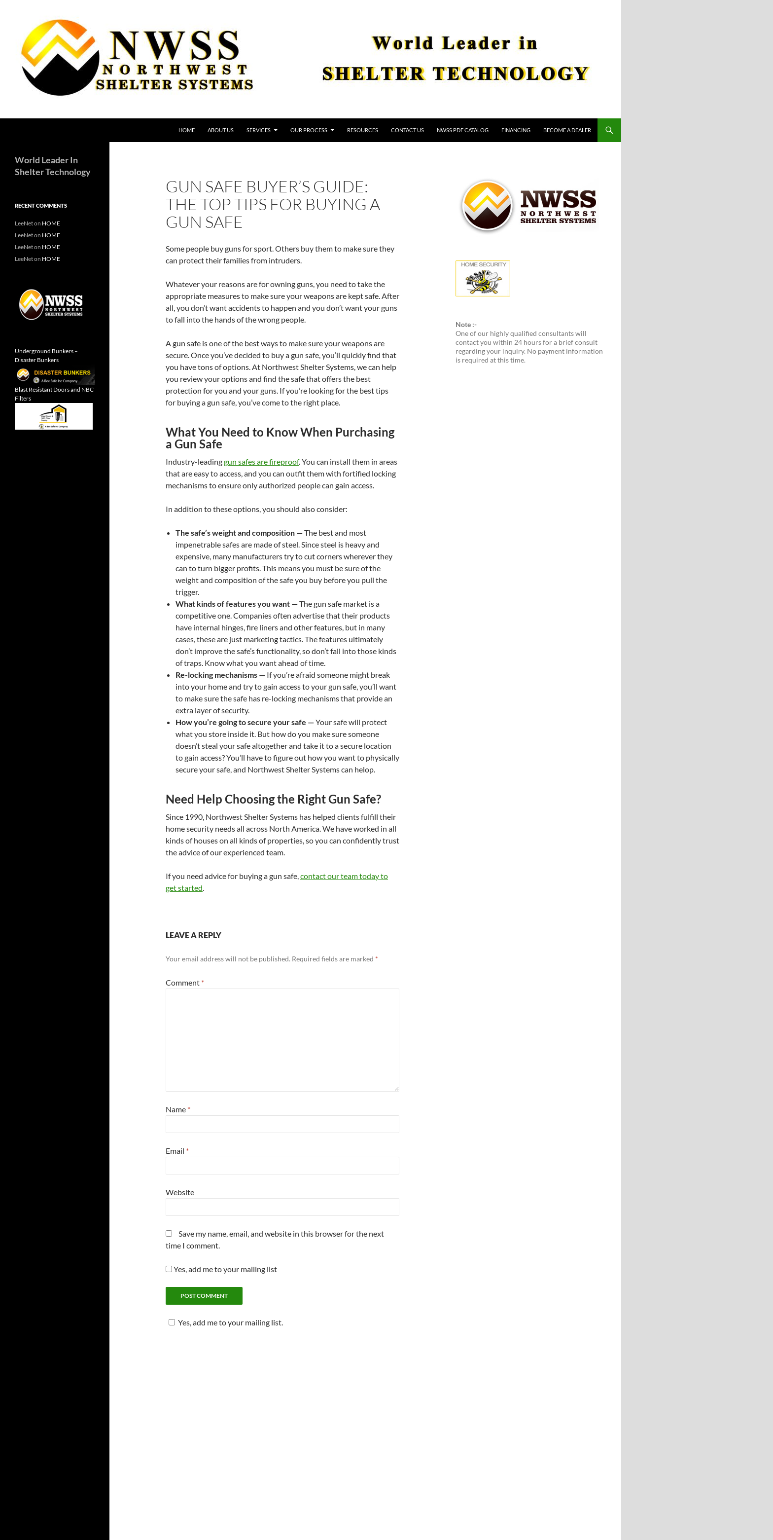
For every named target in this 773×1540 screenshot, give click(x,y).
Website (180, 1192)
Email (177, 1150)
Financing (515, 130)
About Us (221, 130)
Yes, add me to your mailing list (221, 1269)
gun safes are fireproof (261, 461)
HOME (186, 130)
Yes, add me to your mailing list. (224, 1322)
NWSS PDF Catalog (463, 130)
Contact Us (407, 130)
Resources (362, 130)
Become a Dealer (567, 130)
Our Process (308, 130)
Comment (185, 982)
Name (178, 1109)
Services (258, 130)
